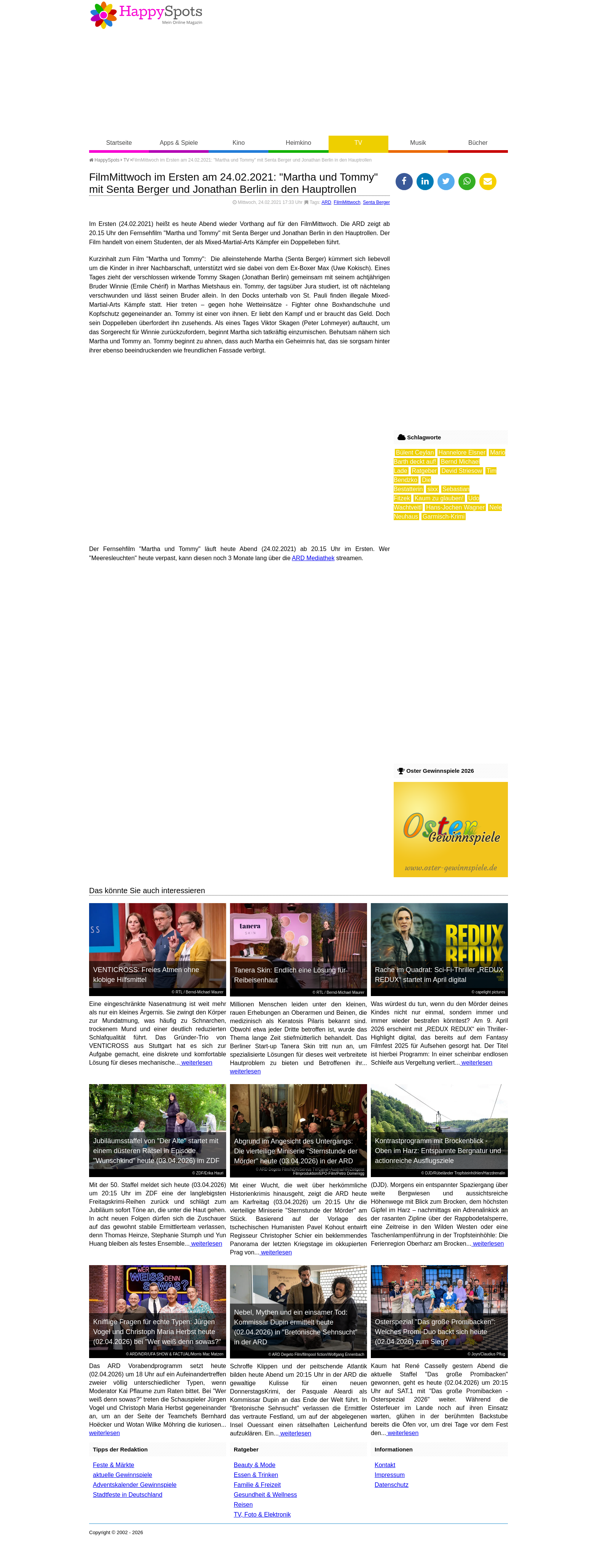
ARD (326, 202)
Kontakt (385, 1465)
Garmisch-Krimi (444, 516)
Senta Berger (376, 202)
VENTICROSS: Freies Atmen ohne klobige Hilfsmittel (146, 975)
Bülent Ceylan (415, 452)
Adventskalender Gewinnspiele (135, 1485)
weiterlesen (196, 1062)
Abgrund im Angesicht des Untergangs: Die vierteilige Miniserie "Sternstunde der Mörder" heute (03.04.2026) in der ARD (296, 1151)
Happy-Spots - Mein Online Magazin (146, 15)
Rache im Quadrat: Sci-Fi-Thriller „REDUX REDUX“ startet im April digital (439, 975)
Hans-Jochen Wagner (455, 507)
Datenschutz (392, 1485)
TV (358, 142)
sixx (432, 489)
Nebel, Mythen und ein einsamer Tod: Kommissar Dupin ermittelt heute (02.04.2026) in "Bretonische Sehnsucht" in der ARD (296, 1327)
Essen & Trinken (256, 1475)
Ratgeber (424, 471)
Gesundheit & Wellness (265, 1494)
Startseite (119, 142)
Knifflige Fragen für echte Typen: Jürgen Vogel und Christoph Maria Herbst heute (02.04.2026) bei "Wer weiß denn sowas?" (157, 1332)
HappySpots (104, 160)
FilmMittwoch (347, 202)
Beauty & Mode (254, 1465)
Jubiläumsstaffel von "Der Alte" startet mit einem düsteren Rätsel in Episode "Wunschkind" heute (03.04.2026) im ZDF (156, 1151)
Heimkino (298, 142)
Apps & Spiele (179, 142)
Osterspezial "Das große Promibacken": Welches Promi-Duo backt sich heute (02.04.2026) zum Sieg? (435, 1332)
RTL (179, 992)
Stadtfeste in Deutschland (127, 1494)
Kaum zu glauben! (439, 498)
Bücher (478, 142)
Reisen (243, 1504)
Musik (418, 142)
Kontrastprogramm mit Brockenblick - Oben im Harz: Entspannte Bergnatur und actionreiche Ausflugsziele (438, 1151)
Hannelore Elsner (462, 452)
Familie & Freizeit (257, 1485)
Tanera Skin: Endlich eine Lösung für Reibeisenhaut (290, 975)
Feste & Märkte (113, 1465)
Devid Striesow (461, 471)
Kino (239, 142)
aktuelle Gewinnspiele (122, 1475)
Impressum (390, 1475)
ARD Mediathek (313, 558)
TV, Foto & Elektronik (262, 1514)
